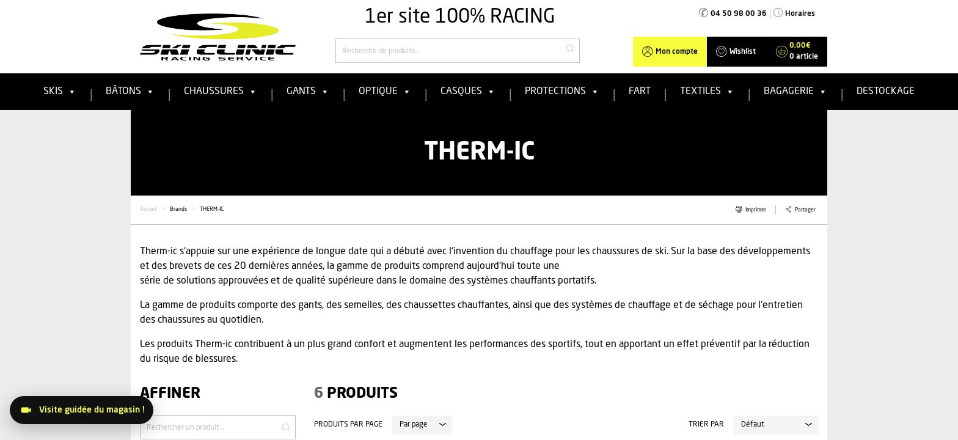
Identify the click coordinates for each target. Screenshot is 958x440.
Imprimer (755, 210)
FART (640, 92)
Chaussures (220, 92)
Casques (468, 92)
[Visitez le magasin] (81, 410)
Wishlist (742, 52)
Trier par (706, 424)
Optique (385, 92)
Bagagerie (795, 92)
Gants (308, 92)
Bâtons (130, 92)
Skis (59, 92)
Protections (562, 92)
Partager (805, 210)
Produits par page (348, 424)
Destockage (886, 92)
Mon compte (677, 52)
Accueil (148, 209)
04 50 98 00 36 (739, 14)
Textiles (707, 92)
